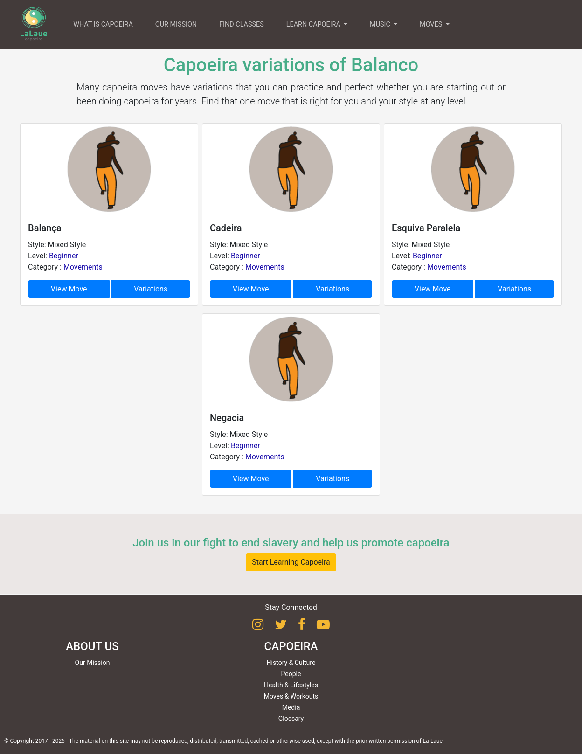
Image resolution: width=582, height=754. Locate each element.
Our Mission (92, 662)
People (291, 674)
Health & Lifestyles (291, 685)
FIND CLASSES (241, 24)
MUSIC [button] (381, 24)
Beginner (63, 255)
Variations (150, 288)
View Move (69, 288)
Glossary (291, 718)
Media (291, 707)
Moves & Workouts (291, 696)
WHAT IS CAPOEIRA (103, 24)
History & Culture (291, 662)
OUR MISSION (176, 24)
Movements (83, 267)
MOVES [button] (432, 24)
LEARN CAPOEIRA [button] (314, 24)
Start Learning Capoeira (291, 562)
